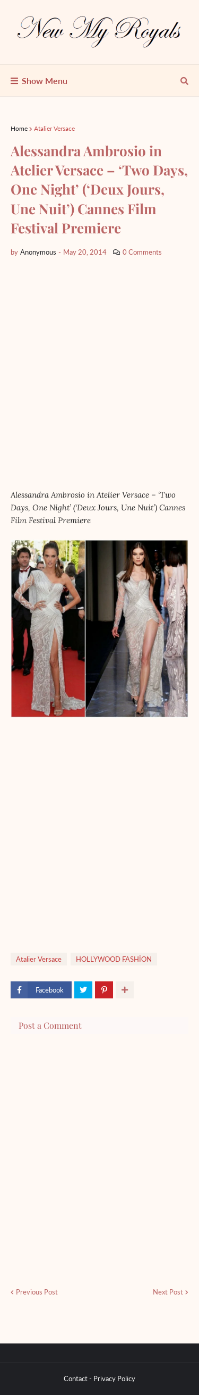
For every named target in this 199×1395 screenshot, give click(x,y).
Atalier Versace (54, 128)
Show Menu (44, 80)
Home (19, 128)
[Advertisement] (99, 373)
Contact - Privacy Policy (99, 1378)
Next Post (168, 1292)
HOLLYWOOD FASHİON (114, 959)
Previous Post (37, 1292)
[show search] (184, 80)
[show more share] (125, 989)
